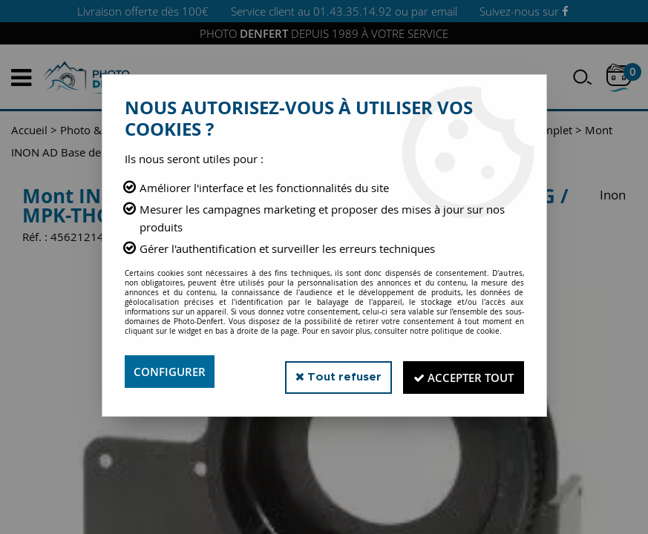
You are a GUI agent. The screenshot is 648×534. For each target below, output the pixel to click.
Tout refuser (323, 371)
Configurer (172, 371)
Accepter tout (457, 371)
